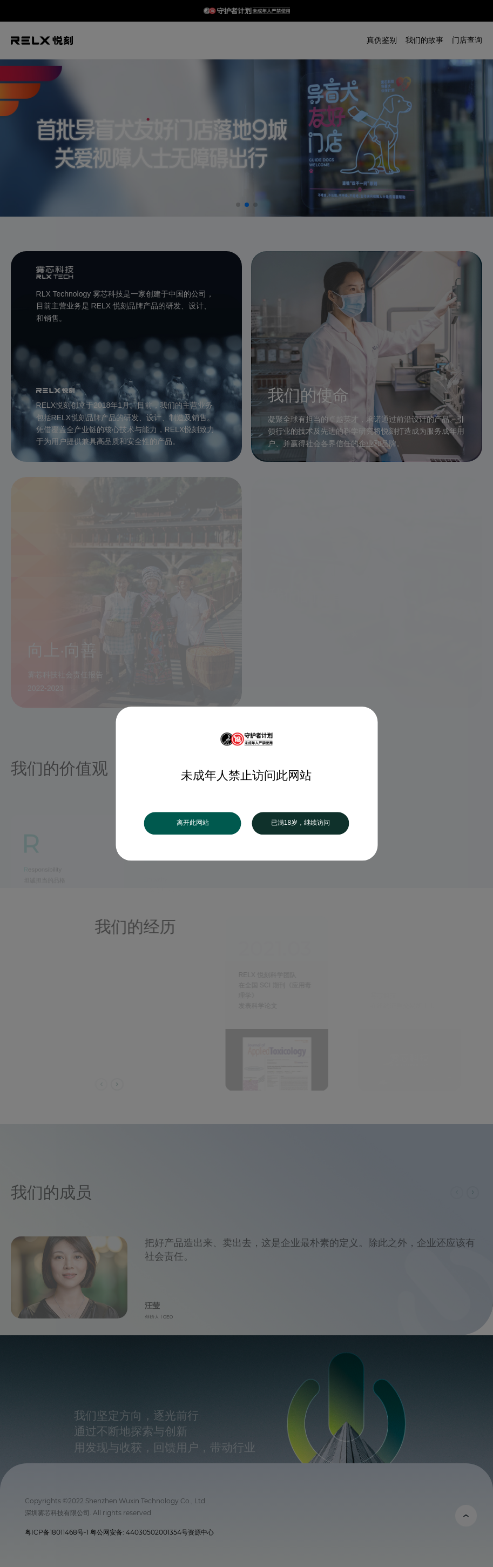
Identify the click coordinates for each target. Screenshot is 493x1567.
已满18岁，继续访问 (300, 823)
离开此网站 (193, 823)
